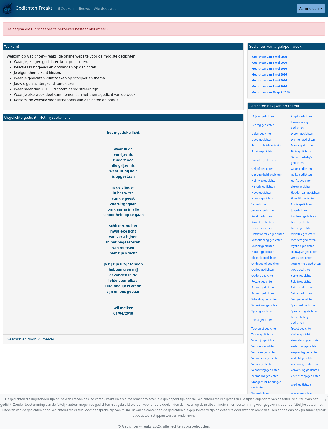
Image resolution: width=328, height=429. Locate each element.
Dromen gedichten (303, 139)
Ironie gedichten (301, 204)
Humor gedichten (262, 198)
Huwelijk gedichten (303, 198)
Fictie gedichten (301, 151)
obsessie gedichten (263, 258)
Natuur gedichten (262, 252)
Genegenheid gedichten (266, 175)
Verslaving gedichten (304, 364)
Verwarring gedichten (265, 370)
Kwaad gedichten (262, 222)
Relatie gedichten (302, 281)
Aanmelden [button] (309, 8)
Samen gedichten (262, 287)
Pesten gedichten (302, 275)
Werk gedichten (301, 385)
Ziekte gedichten (301, 186)
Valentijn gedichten (263, 340)
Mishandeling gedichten (266, 240)
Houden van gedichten (305, 192)
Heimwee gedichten (264, 181)
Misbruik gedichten (303, 234)
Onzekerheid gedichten (306, 264)
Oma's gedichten (302, 258)
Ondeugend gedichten (265, 264)
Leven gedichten (262, 228)
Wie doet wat (105, 8)
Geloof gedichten (262, 169)
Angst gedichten (301, 116)
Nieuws (83, 8)
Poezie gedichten (262, 281)
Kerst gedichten (261, 216)
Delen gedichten (261, 134)
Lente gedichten (301, 222)
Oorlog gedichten (262, 270)
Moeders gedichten (303, 240)
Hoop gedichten (261, 192)
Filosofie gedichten (263, 160)
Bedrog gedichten (262, 125)
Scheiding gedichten (264, 299)
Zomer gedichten (302, 145)
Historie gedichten (263, 186)
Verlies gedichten (262, 364)
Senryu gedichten (302, 299)
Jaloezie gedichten (263, 210)
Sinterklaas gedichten (265, 305)
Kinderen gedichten (303, 216)
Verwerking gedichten (305, 370)
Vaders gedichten (302, 334)
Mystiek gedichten (302, 246)
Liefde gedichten (301, 228)
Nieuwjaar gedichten (304, 252)
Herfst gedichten (301, 181)
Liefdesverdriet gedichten (267, 234)
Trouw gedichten (262, 334)
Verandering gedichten (305, 340)
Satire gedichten (301, 287)
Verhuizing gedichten (304, 346)
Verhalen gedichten (264, 352)
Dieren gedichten (302, 134)
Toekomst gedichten (264, 328)
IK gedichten (259, 204)
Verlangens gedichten (265, 358)
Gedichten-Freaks (28, 8)
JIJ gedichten (299, 210)
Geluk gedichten (301, 169)
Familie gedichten (262, 151)
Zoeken (66, 8)
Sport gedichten (261, 311)
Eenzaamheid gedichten (266, 145)
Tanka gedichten (261, 320)
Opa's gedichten (301, 270)
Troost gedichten (302, 328)
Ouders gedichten (262, 275)
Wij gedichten (260, 393)
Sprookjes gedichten (304, 311)
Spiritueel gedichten (304, 305)
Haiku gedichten (301, 175)
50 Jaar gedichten (262, 116)
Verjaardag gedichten (304, 352)
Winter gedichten (302, 393)
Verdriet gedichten (263, 346)
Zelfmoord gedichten (264, 376)
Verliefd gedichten (302, 358)
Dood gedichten (261, 139)
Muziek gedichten (262, 246)
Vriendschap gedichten (305, 376)
